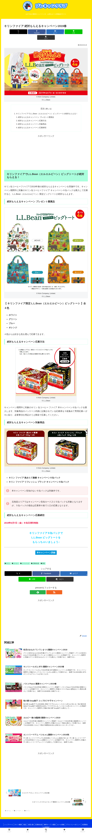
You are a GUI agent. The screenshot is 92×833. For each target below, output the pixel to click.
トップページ (10, 824)
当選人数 (34, 824)
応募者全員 (35, 559)
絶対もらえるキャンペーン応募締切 (31, 123)
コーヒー (15, 559)
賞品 (27, 824)
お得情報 (50, 826)
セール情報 (66, 824)
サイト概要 (20, 824)
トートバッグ (24, 559)
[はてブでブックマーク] (46, 31)
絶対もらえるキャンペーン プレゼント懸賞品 (35, 112)
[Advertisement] (46, 148)
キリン (7, 559)
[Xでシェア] (18, 31)
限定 (43, 559)
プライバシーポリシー (79, 824)
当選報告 (42, 826)
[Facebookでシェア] (32, 31)
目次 (43, 103)
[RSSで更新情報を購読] (48, 588)
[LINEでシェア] (60, 31)
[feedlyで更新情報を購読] (44, 588)
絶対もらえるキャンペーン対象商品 (31, 119)
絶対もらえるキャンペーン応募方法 (31, 116)
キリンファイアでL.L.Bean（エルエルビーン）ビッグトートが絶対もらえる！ (47, 108)
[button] (74, 31)
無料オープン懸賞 (54, 824)
